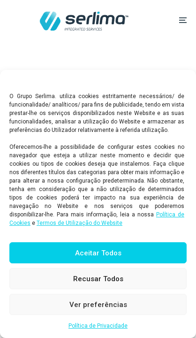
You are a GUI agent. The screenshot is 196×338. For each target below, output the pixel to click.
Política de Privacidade (98, 326)
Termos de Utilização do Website (79, 223)
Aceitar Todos (98, 253)
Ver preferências (98, 304)
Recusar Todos (98, 279)
